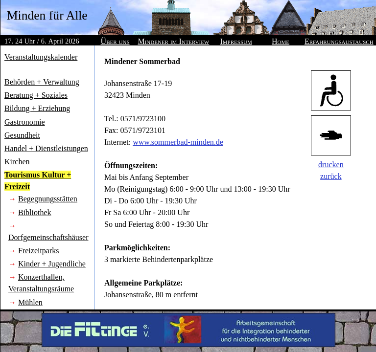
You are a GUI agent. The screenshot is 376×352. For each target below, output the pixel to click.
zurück (331, 176)
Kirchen (17, 161)
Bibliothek (34, 212)
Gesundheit (22, 135)
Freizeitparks (38, 250)
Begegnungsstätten (47, 199)
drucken (331, 164)
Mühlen (30, 302)
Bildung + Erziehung (37, 108)
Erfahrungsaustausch (339, 41)
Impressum (236, 41)
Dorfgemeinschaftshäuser (48, 237)
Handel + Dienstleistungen (46, 148)
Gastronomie (24, 122)
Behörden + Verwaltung (41, 82)
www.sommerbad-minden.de (178, 142)
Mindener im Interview (173, 41)
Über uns (115, 41)
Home (280, 41)
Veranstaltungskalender (40, 57)
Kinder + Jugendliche (52, 264)
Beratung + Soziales (36, 95)
